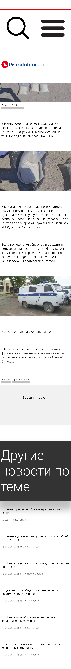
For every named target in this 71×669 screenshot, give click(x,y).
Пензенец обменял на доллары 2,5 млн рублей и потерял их (34, 538)
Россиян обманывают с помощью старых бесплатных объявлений (31, 646)
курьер (26, 379)
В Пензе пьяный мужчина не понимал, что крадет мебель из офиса (32, 619)
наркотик (17, 379)
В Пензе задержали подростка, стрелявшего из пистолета (35, 565)
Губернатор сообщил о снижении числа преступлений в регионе (30, 592)
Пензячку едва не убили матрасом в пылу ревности (31, 511)
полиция (6, 379)
